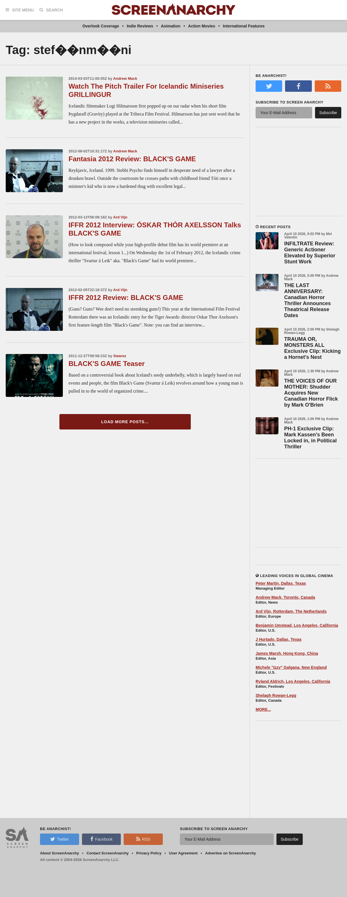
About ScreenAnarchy (59, 853)
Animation (170, 26)
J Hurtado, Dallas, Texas (279, 639)
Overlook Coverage (100, 26)
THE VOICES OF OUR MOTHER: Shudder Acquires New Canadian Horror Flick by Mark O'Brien (311, 393)
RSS (143, 839)
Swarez (119, 356)
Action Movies (201, 26)
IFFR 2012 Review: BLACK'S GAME (126, 297)
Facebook (101, 839)
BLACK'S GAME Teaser (107, 363)
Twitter (59, 839)
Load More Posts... (125, 421)
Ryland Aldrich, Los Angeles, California (293, 681)
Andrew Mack (125, 78)
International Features (243, 26)
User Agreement (183, 853)
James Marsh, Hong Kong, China (287, 653)
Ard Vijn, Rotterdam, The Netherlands (291, 611)
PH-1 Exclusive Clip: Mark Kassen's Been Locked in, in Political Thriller (310, 438)
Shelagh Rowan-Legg (276, 695)
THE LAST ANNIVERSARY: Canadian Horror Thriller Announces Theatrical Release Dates (307, 300)
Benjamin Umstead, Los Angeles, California (297, 625)
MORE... (263, 709)
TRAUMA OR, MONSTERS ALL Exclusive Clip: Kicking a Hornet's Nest (312, 348)
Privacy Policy (148, 853)
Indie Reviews (140, 26)
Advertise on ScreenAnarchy (230, 853)
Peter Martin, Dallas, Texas (281, 583)
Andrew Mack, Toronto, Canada (285, 597)
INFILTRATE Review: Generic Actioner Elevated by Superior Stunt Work (309, 252)
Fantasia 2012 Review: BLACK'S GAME (132, 159)
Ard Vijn (120, 217)
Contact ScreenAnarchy (108, 853)
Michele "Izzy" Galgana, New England (291, 667)
